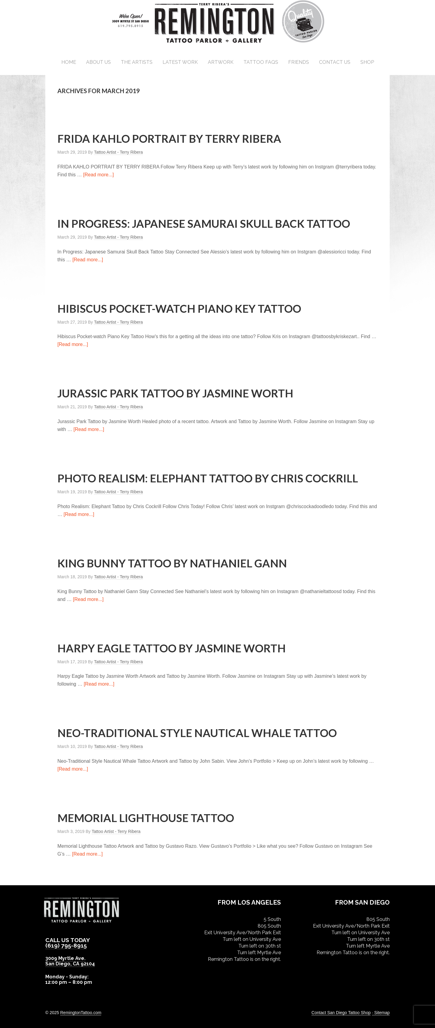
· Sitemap (381, 1012)
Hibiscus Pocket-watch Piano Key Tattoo (179, 308)
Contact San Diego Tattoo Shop (341, 1012)
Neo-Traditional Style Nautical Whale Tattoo (197, 732)
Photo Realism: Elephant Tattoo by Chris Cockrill (207, 478)
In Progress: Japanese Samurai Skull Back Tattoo (203, 223)
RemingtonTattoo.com (80, 1012)
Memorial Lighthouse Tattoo (145, 817)
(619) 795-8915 (66, 945)
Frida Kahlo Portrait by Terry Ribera (169, 138)
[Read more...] (98, 174)
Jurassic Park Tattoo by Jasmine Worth (175, 393)
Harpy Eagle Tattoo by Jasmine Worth (171, 648)
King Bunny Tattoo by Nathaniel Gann (172, 563)
